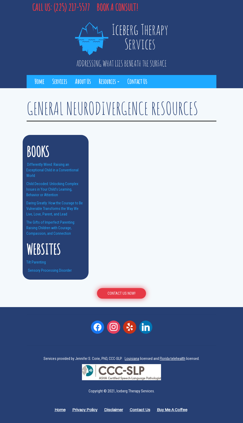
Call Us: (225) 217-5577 (61, 7)
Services (59, 81)
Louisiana (132, 358)
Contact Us (137, 81)
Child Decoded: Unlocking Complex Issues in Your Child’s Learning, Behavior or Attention (52, 189)
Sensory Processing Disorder (49, 270)
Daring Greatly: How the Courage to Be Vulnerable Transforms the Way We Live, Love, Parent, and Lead (54, 208)
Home (39, 81)
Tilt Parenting (36, 262)
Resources (109, 81)
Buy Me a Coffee (172, 410)
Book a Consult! (117, 7)
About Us (83, 81)
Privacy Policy (85, 410)
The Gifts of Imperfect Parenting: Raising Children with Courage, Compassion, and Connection (50, 228)
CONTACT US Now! (121, 293)
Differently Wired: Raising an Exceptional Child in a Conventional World (52, 170)
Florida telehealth (172, 358)
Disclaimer (113, 410)
